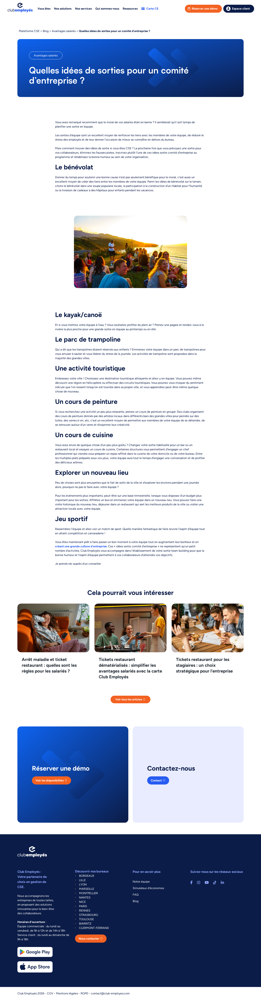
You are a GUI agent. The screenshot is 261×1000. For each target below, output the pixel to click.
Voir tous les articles (128, 699)
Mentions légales (67, 993)
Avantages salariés (64, 31)
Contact (156, 780)
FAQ (135, 894)
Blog (46, 31)
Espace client (241, 8)
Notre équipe (141, 881)
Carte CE (149, 8)
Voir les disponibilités (50, 780)
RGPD (85, 993)
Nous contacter (89, 938)
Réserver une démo (205, 8)
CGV (50, 993)
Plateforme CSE (29, 31)
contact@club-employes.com (110, 993)
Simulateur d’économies (148, 888)
